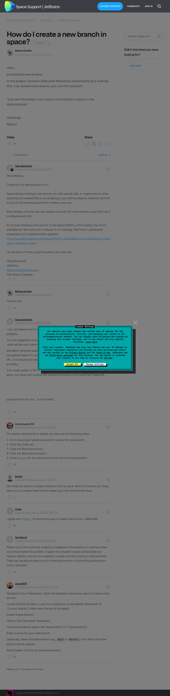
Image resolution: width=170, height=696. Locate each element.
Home (10, 6)
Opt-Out (108, 358)
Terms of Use (103, 352)
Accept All (72, 364)
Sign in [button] (149, 6)
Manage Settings (95, 364)
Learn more (91, 342)
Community (133, 6)
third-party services (61, 355)
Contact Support (110, 6)
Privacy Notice (77, 352)
